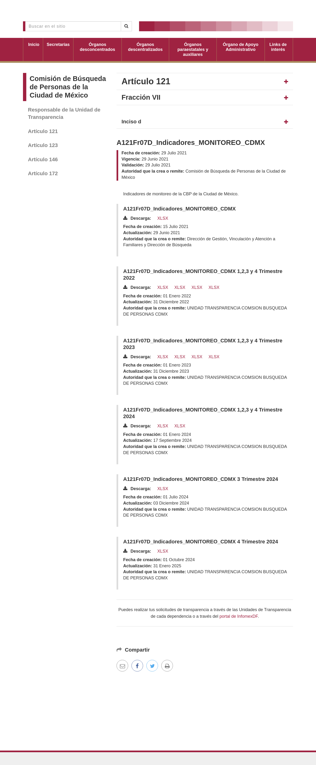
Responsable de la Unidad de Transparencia (64, 113)
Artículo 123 (43, 145)
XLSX (162, 218)
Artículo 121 (43, 131)
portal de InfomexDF (239, 616)
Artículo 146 (43, 159)
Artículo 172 (43, 173)
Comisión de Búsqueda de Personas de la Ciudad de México (68, 87)
